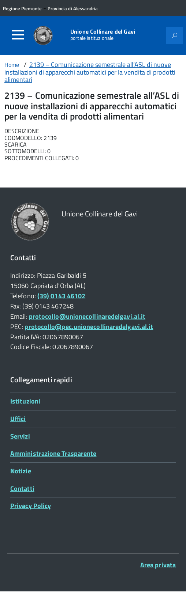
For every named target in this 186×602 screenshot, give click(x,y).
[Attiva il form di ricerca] (174, 35)
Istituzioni (25, 401)
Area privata (158, 565)
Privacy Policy (30, 506)
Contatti (22, 488)
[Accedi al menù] (18, 35)
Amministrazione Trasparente (53, 453)
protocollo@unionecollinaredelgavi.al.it (87, 316)
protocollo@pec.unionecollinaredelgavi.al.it (89, 327)
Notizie (20, 471)
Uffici (18, 419)
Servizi (20, 436)
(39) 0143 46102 (61, 296)
